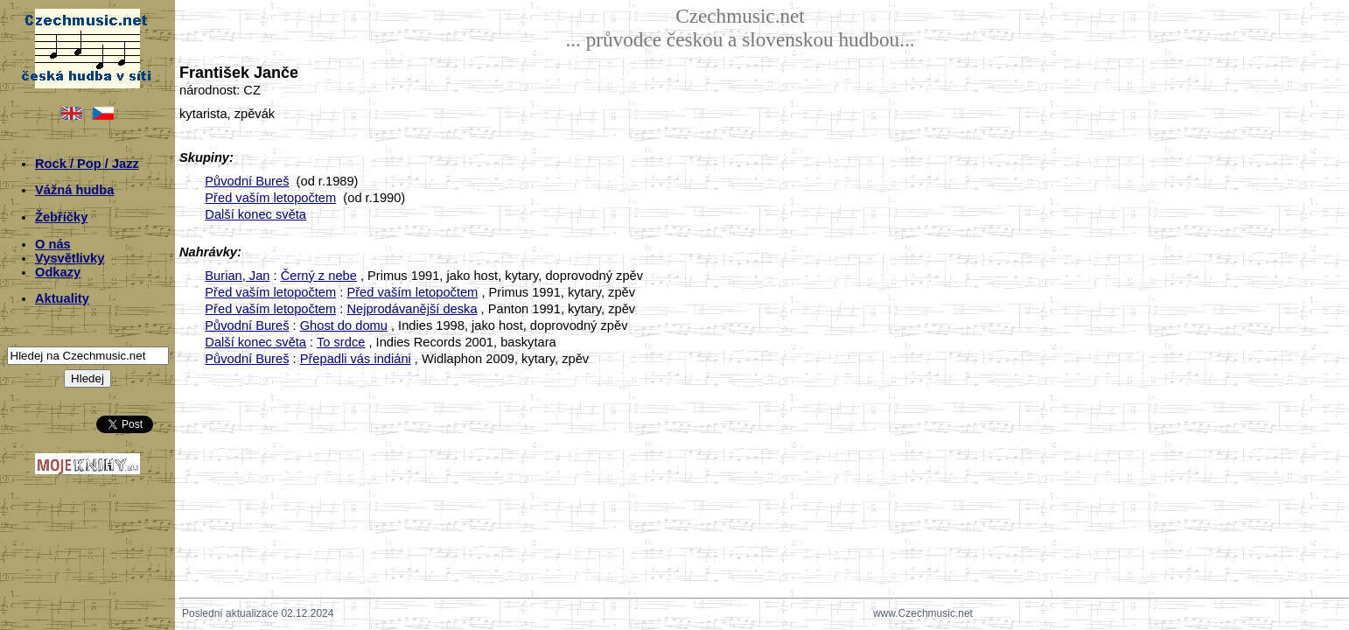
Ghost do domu (344, 325)
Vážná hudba (74, 190)
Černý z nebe (319, 276)
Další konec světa (255, 214)
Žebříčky (61, 217)
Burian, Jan (237, 276)
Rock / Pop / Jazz (87, 164)
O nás (53, 244)
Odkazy (57, 272)
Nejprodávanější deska (411, 309)
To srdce (341, 342)
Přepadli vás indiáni (355, 359)
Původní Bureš (247, 181)
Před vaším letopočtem (270, 198)
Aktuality (62, 298)
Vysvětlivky (69, 258)
